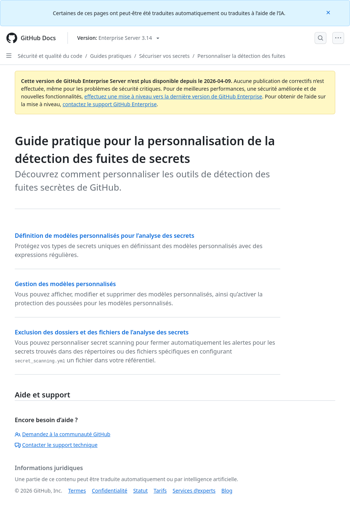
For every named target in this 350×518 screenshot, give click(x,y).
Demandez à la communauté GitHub (62, 434)
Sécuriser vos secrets (164, 55)
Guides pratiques (110, 55)
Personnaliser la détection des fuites (241, 55)
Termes (77, 490)
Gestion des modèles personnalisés (65, 284)
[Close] (329, 12)
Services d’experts (194, 490)
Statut (140, 490)
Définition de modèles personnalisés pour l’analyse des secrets (104, 236)
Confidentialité (109, 490)
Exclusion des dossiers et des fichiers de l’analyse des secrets (101, 332)
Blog (226, 490)
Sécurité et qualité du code (50, 55)
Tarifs (160, 490)
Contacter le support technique (56, 444)
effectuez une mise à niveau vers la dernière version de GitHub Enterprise (173, 96)
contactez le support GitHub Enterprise (110, 104)
